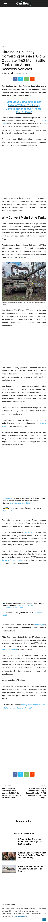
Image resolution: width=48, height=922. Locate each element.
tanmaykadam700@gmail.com (33, 705)
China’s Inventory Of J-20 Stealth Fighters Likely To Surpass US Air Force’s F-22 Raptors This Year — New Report (36, 793)
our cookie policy (21, 916)
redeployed (39, 625)
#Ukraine (6, 499)
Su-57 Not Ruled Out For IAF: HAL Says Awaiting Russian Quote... (31, 868)
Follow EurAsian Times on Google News (19, 708)
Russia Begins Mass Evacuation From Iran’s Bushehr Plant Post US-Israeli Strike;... (32, 855)
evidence (28, 532)
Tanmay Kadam (9, 73)
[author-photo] (24, 818)
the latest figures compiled (12, 560)
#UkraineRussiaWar (25, 605)
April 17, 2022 (8, 510)
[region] (24, 25)
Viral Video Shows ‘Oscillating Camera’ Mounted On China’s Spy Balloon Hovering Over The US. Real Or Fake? (11, 793)
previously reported (9, 649)
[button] (5, 3)
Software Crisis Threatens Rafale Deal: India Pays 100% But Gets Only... (31, 841)
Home (4, 46)
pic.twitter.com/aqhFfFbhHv (20, 503)
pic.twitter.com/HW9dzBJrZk (14, 608)
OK (44, 919)
